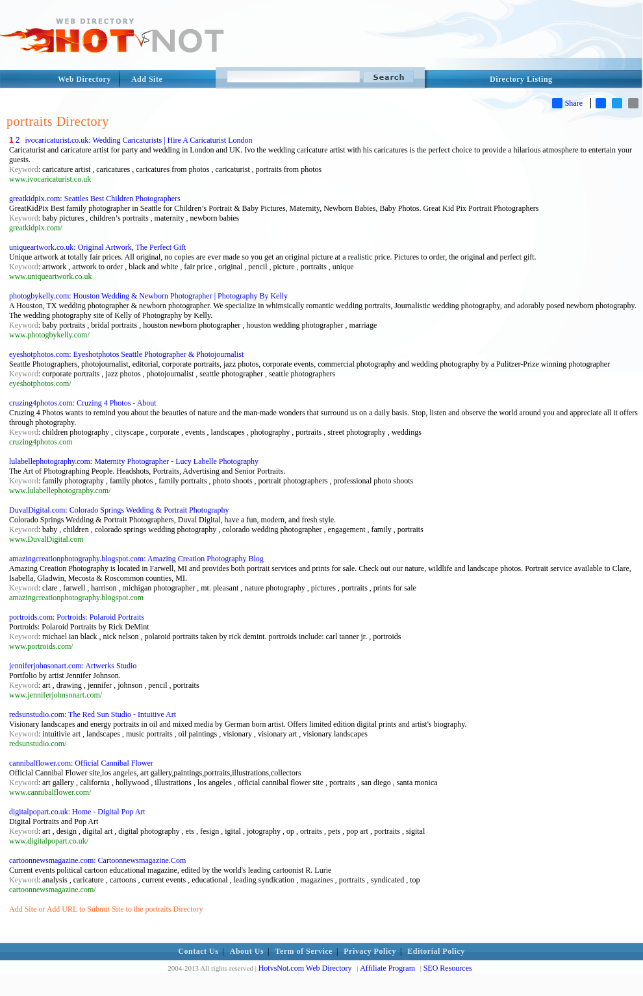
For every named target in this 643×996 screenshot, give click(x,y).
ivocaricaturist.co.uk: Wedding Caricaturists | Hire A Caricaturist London (138, 140)
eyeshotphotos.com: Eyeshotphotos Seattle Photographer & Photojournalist (126, 354)
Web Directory (84, 79)
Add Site (146, 79)
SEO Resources (447, 968)
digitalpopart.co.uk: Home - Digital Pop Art (77, 811)
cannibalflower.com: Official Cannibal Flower (81, 763)
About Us (247, 951)
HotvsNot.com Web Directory (305, 968)
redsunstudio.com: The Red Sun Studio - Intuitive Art (92, 714)
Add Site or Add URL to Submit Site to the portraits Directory (106, 909)
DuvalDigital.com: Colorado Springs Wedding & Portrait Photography (119, 510)
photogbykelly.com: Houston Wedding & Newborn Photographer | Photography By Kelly (148, 295)
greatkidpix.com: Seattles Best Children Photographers (95, 198)
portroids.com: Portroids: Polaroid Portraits (76, 617)
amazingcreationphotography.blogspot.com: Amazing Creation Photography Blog (136, 558)
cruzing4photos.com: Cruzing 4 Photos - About (83, 402)
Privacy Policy (370, 951)
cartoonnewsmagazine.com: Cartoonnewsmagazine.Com (97, 860)
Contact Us (198, 951)
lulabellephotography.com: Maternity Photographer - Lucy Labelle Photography (133, 461)
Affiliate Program (387, 968)
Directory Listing (521, 79)
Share (567, 103)
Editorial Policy (435, 951)
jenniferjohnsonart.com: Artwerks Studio (72, 665)
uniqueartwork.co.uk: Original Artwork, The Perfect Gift (97, 247)
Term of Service (304, 951)
